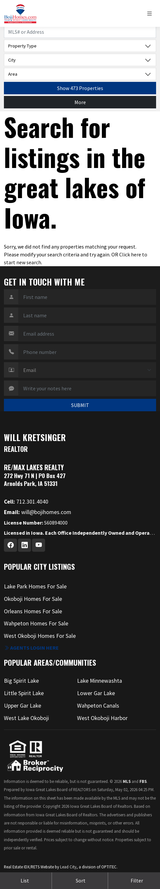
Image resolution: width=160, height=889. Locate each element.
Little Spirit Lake (24, 693)
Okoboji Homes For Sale (33, 598)
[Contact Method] (87, 370)
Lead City (68, 866)
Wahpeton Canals (98, 705)
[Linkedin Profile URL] (24, 545)
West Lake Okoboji (26, 718)
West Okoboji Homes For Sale (40, 635)
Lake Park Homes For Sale (35, 586)
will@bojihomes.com (37, 512)
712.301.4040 (26, 501)
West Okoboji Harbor (102, 718)
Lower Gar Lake (96, 693)
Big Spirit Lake (21, 680)
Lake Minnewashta (99, 680)
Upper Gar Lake (22, 705)
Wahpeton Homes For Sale (36, 623)
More (80, 102)
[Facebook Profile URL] (10, 545)
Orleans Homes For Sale (33, 611)
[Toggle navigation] (151, 13)
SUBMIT (80, 405)
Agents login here (31, 647)
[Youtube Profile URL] (38, 545)
